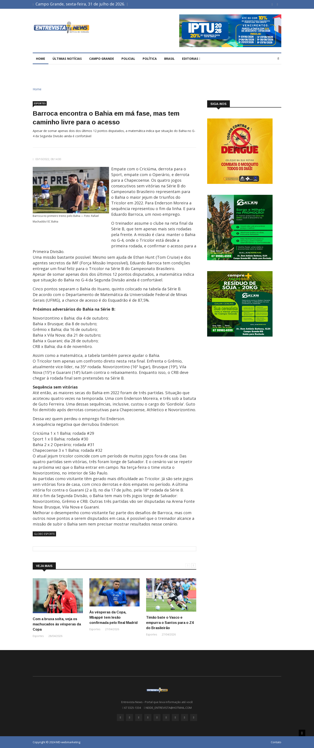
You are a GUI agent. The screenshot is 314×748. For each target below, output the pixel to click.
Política (150, 58)
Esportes (40, 103)
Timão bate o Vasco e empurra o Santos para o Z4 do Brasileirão (170, 623)
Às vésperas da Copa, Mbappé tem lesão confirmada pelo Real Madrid (113, 617)
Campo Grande (101, 58)
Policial (128, 58)
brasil (169, 58)
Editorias (191, 58)
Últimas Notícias (67, 58)
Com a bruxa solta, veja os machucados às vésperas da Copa (57, 624)
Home (40, 58)
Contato (276, 742)
